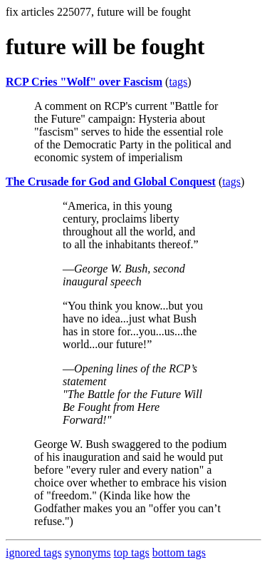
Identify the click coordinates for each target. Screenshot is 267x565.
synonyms (88, 552)
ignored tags (34, 552)
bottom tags (179, 552)
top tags (132, 552)
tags (178, 82)
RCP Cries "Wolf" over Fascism (84, 82)
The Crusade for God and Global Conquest (111, 181)
